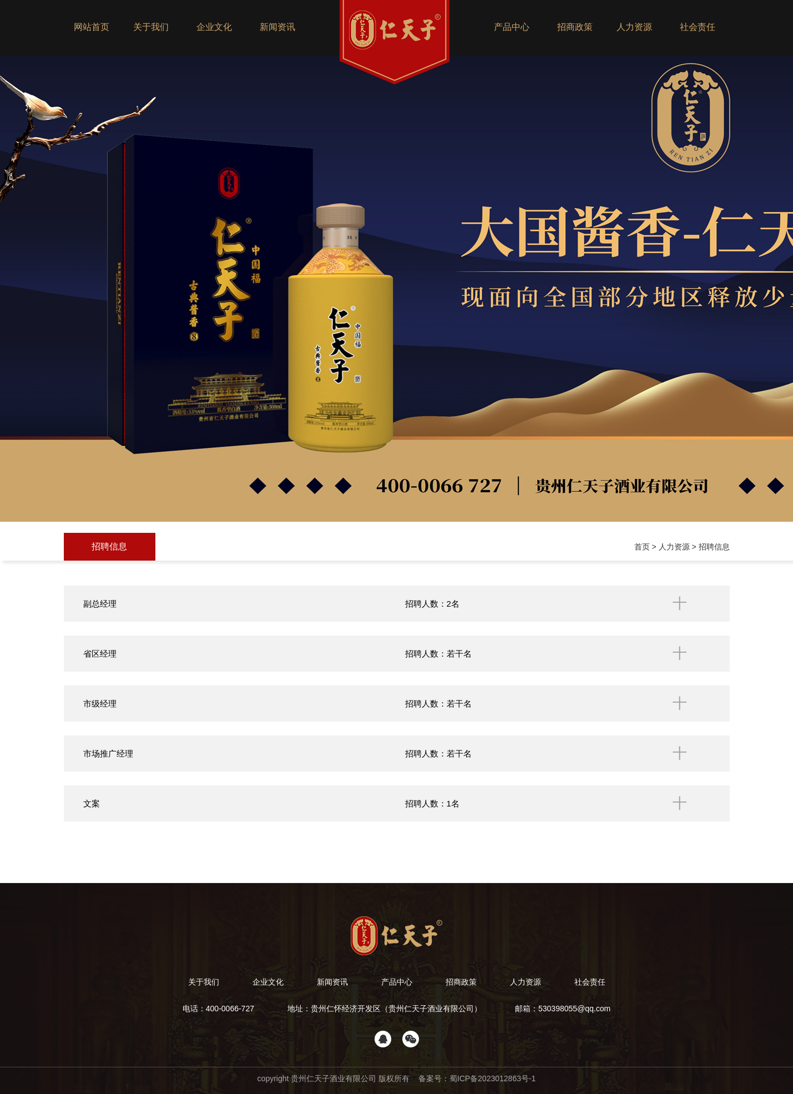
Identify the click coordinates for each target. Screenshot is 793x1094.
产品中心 (511, 27)
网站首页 (91, 27)
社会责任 (697, 27)
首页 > (646, 546)
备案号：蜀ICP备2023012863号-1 (476, 1078)
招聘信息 (109, 546)
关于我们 (151, 27)
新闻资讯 (277, 27)
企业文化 (214, 27)
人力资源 (634, 27)
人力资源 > (679, 546)
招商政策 (575, 27)
